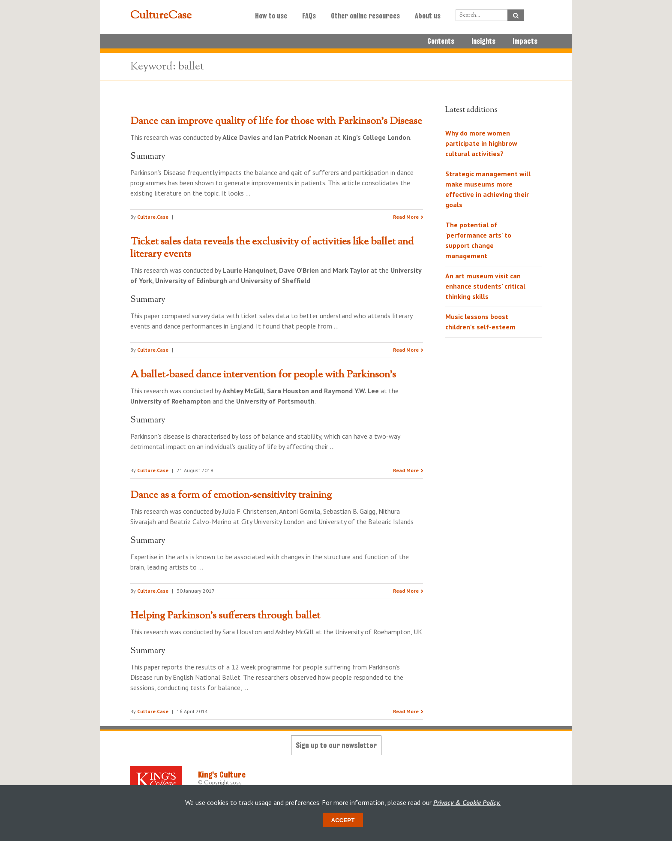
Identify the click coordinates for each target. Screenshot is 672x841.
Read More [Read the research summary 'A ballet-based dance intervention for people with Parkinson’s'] (406, 470)
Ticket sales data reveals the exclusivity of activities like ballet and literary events (272, 248)
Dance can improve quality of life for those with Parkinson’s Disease (276, 121)
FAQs (309, 16)
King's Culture (222, 774)
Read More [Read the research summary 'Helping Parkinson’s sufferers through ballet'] (406, 711)
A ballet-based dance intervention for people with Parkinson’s (263, 375)
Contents (440, 41)
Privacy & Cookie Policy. (467, 802)
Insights (483, 41)
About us (428, 16)
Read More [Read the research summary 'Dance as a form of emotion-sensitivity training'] (406, 591)
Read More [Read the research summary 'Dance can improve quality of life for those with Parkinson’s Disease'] (406, 217)
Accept (343, 820)
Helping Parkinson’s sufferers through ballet (225, 616)
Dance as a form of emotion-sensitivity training (231, 495)
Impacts (525, 41)
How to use (271, 16)
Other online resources (365, 16)
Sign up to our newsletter (336, 745)
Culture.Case (152, 217)
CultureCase (161, 16)
